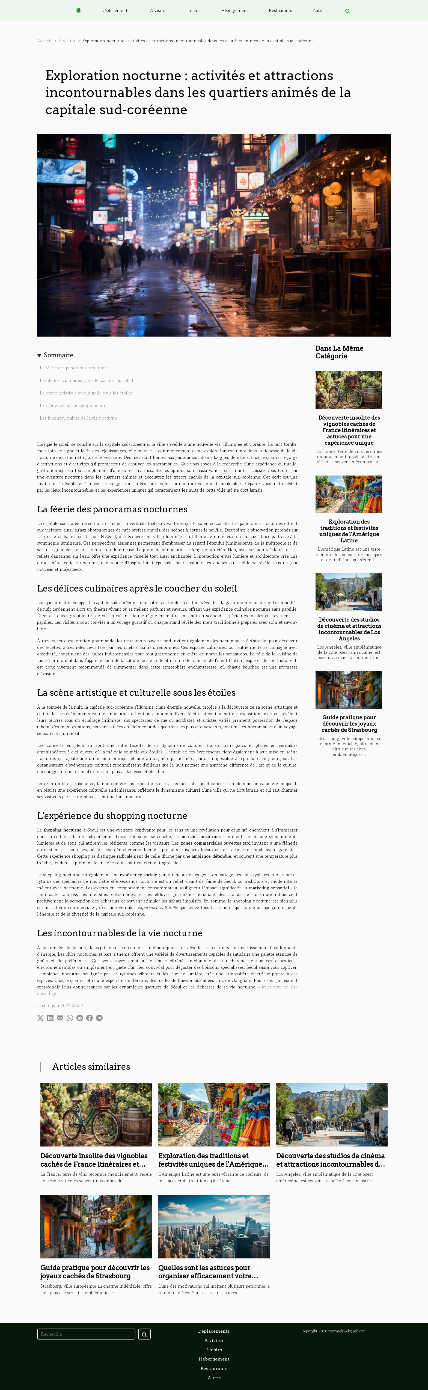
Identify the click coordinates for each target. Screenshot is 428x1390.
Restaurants (280, 10)
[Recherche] (86, 1334)
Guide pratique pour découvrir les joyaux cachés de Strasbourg (349, 723)
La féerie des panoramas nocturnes (74, 367)
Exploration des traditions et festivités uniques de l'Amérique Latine (349, 531)
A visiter (158, 10)
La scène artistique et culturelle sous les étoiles (86, 393)
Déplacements (115, 10)
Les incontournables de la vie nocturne (78, 418)
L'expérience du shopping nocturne (74, 405)
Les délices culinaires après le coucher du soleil (86, 380)
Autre (318, 10)
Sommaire (58, 355)
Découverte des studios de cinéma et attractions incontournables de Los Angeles (349, 629)
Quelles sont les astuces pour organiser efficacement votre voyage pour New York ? (205, 1276)
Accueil (44, 40)
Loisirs (194, 10)
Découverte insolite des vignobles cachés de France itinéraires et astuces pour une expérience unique (349, 430)
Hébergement (234, 10)
